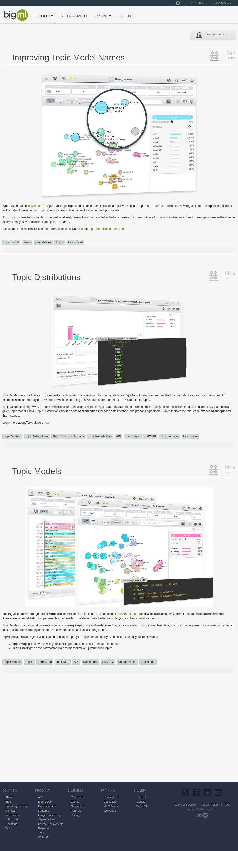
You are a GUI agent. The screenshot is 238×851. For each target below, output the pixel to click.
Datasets (141, 797)
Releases (44, 828)
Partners (76, 810)
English (195, 3)
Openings (11, 823)
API (40, 797)
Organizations (46, 819)
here (47, 422)
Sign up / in (221, 3)
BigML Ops (45, 801)
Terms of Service (185, 804)
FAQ (227, 804)
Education (110, 801)
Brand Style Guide (16, 806)
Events (75, 801)
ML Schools (111, 806)
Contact (10, 810)
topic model (34, 206)
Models (140, 801)
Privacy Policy (209, 804)
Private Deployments (50, 823)
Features (43, 810)
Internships (12, 815)
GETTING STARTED (74, 16)
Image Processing (49, 815)
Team (8, 828)
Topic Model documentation (106, 229)
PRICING (104, 16)
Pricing (75, 815)
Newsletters (78, 806)
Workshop (110, 810)
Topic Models (211, 34)
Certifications (111, 797)
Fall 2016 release (126, 614)
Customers (77, 797)
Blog (8, 801)
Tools (41, 832)
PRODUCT (44, 16)
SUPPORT (126, 16)
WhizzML (43, 837)
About (9, 797)
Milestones (12, 819)
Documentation (47, 806)
